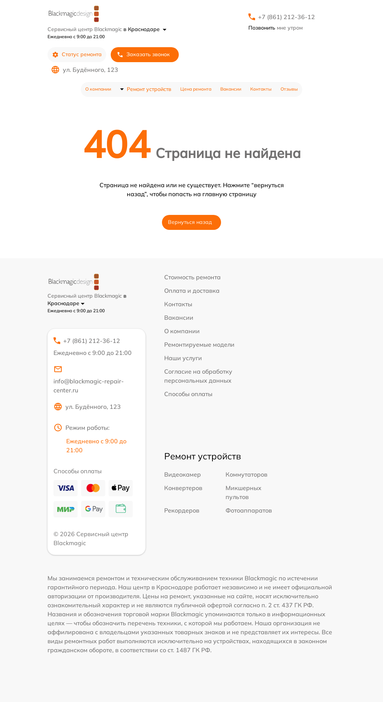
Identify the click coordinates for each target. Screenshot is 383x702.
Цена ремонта (195, 89)
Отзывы (289, 89)
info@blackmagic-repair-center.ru (88, 379)
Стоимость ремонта (192, 277)
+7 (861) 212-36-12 (286, 17)
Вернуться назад (190, 222)
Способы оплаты (188, 394)
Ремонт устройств (149, 89)
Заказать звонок (143, 54)
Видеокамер (182, 474)
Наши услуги (183, 358)
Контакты (261, 89)
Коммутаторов (246, 474)
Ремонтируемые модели (199, 344)
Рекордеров (181, 510)
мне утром (275, 27)
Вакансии (230, 89)
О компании (98, 89)
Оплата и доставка (192, 290)
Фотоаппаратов (249, 510)
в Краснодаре (144, 29)
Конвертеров (183, 488)
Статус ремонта (77, 54)
